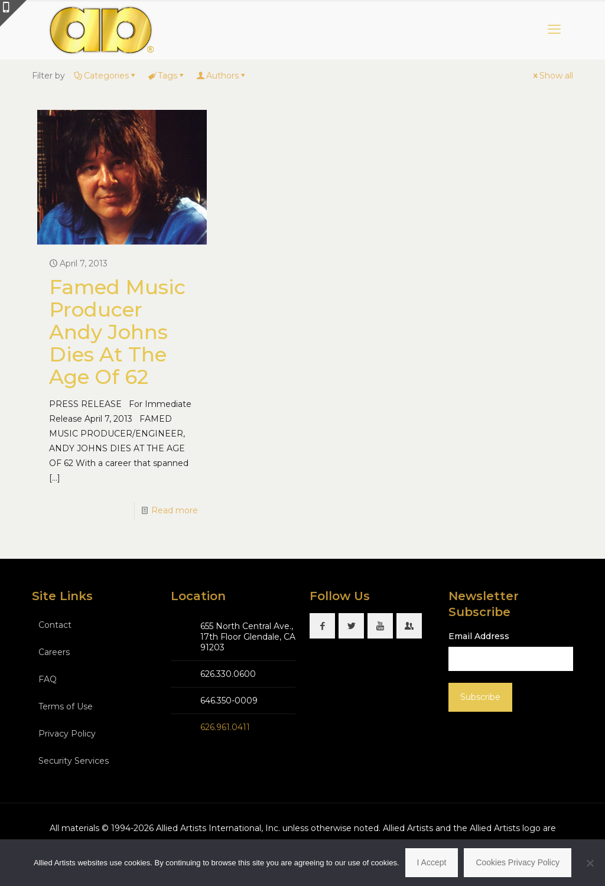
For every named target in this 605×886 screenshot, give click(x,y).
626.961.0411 (225, 727)
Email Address (478, 636)
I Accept (432, 862)
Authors (221, 75)
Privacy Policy (67, 733)
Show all (552, 75)
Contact (54, 625)
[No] (590, 863)
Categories (105, 75)
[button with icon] (322, 626)
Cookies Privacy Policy (518, 862)
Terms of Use (65, 706)
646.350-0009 (229, 700)
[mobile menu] (554, 29)
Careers (54, 652)
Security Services (73, 760)
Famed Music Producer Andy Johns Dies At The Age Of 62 (117, 332)
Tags (167, 75)
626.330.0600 (228, 674)
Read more (174, 510)
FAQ (47, 679)
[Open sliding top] (13, 13)
